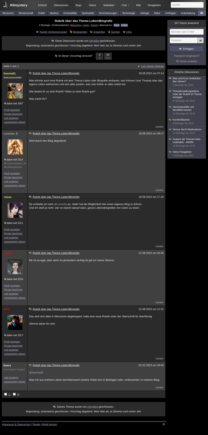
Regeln (36, 424)
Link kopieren (11, 118)
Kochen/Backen (187, 121)
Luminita (10, 133)
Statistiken (108, 5)
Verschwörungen (108, 13)
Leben (85, 25)
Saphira (8, 253)
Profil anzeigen (12, 110)
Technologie (128, 13)
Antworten (99, 31)
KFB (6, 309)
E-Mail (124, 25)
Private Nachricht (13, 114)
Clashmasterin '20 (16, 163)
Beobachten (80, 31)
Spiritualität (88, 13)
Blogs (78, 5)
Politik (41, 13)
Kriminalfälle (70, 13)
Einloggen (188, 48)
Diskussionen (61, 5)
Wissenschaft (26, 13)
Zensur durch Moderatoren (187, 131)
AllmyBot (94, 40)
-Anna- (7, 197)
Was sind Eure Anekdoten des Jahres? (187, 82)
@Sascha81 (36, 372)
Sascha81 (9, 73)
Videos (92, 5)
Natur (157, 13)
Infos (129, 31)
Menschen (8, 13)
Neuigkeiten (154, 5)
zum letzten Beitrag (152, 66)
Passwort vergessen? (186, 55)
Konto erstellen (188, 61)
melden (160, 126)
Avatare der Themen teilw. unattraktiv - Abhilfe (187, 142)
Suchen (115, 31)
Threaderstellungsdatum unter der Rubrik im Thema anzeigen (187, 96)
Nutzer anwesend (187, 23)
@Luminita (60, 204)
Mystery (54, 13)
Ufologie (144, 13)
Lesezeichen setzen (14, 122)
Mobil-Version (49, 424)
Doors (7, 365)
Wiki (138, 5)
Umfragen (170, 13)
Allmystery (18, 5)
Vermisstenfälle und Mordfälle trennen (187, 110)
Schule (94, 25)
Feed (116, 25)
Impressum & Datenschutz (16, 424)
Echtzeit (42, 5)
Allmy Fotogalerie (187, 154)
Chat (125, 5)
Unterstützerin (14, 167)
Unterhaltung (188, 13)
